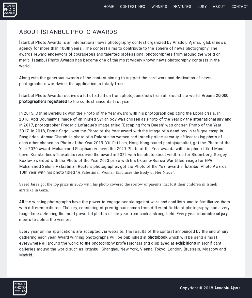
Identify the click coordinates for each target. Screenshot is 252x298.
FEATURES (182, 7)
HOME (109, 7)
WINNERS (159, 7)
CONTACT (240, 7)
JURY (202, 7)
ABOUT (219, 7)
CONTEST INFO (132, 7)
